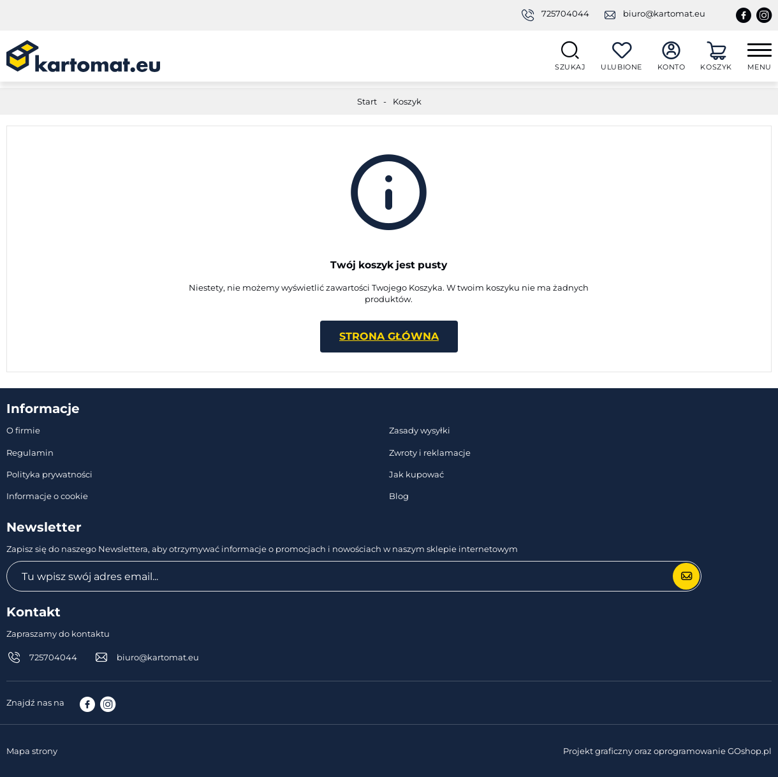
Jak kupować (416, 474)
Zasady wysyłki (419, 430)
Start (367, 101)
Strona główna (389, 336)
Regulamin (30, 452)
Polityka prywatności (49, 474)
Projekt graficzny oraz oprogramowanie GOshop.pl (667, 751)
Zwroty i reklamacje (430, 452)
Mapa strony (31, 751)
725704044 (565, 13)
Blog (399, 496)
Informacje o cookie (47, 496)
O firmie (23, 430)
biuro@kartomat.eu (664, 13)
